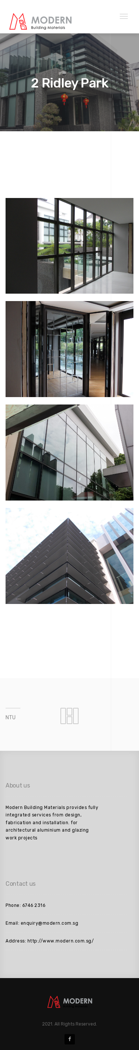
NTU (11, 717)
